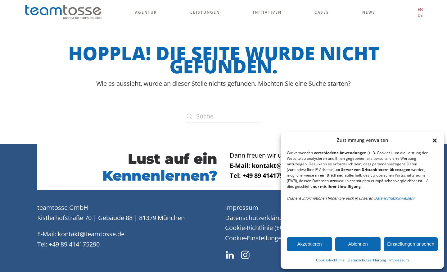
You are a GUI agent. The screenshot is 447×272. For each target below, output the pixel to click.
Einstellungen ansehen (410, 244)
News (368, 12)
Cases (321, 12)
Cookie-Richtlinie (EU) (255, 228)
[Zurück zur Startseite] (63, 12)
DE (420, 15)
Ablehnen (358, 244)
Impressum (399, 260)
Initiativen (267, 12)
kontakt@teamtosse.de (91, 234)
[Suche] (223, 116)
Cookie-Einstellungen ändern (266, 238)
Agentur (146, 12)
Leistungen (205, 12)
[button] (434, 140)
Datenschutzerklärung (367, 260)
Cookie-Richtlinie (330, 260)
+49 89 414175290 (74, 244)
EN (420, 9)
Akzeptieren (309, 244)
